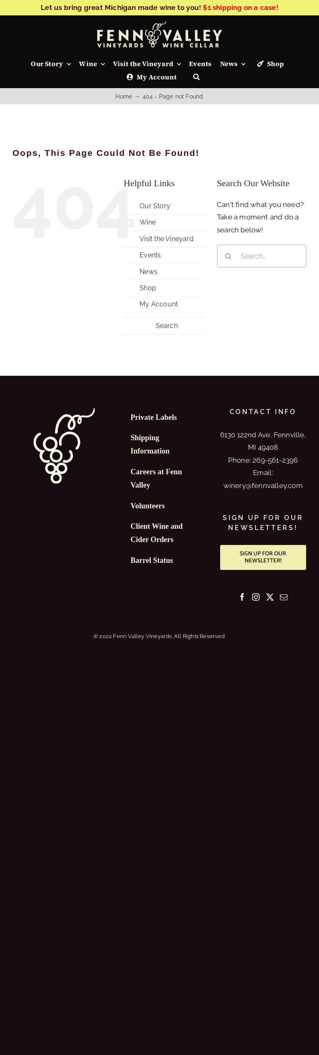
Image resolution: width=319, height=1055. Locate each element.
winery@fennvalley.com (263, 485)
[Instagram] (256, 597)
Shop (148, 288)
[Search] (196, 77)
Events (150, 255)
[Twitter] (270, 597)
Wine (148, 222)
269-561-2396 (275, 460)
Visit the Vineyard (167, 239)
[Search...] (262, 256)
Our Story (155, 206)
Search (167, 326)
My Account (159, 304)
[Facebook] (242, 597)
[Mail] (283, 597)
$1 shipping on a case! (240, 7)
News (148, 272)
